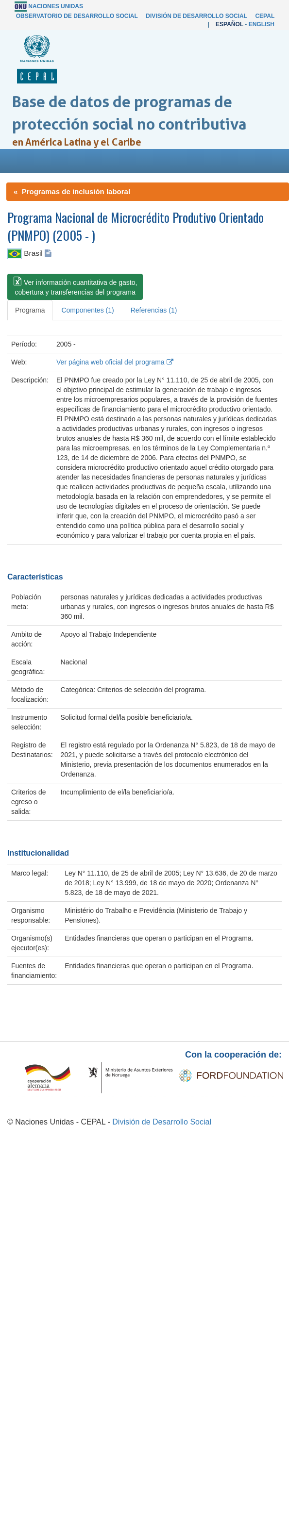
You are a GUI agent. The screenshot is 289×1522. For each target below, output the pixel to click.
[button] (75, 287)
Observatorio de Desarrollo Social (77, 16)
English (261, 24)
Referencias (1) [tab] (154, 310)
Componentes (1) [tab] (87, 310)
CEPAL (264, 16)
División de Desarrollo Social (196, 16)
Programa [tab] (30, 310)
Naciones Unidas (55, 6)
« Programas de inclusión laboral (72, 191)
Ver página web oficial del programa (114, 362)
